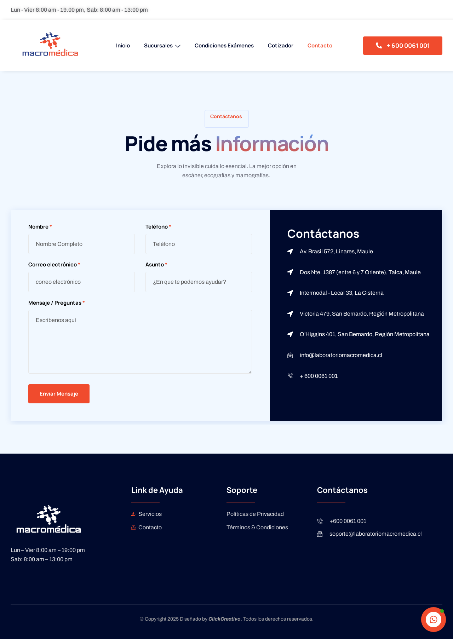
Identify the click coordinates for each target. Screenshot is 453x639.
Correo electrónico (54, 264)
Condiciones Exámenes (224, 45)
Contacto (320, 45)
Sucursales (162, 45)
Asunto (156, 264)
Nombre (40, 227)
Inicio (123, 45)
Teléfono (158, 227)
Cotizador (280, 45)
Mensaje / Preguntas (56, 303)
